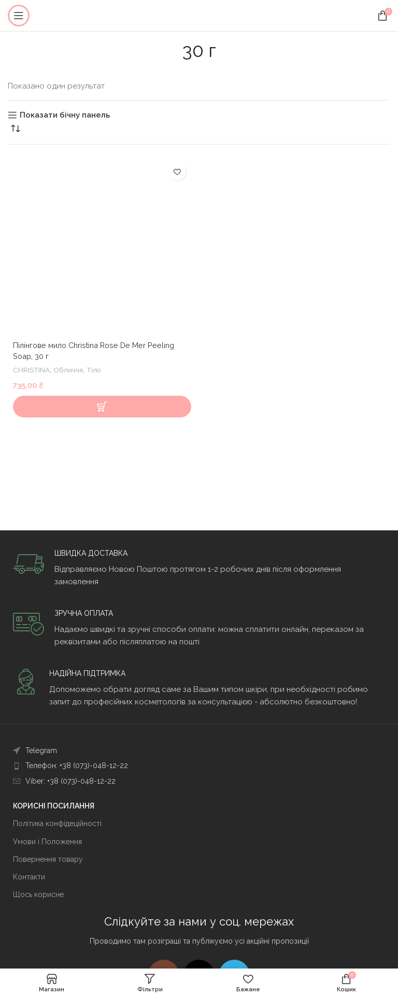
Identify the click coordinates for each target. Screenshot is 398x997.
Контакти (29, 877)
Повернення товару (48, 859)
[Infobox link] (199, 568)
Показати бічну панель (65, 115)
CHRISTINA (31, 370)
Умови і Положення (47, 841)
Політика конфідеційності (57, 823)
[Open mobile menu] (19, 15)
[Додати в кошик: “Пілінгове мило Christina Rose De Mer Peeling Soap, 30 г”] (102, 406)
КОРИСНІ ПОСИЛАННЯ (53, 806)
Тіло (95, 370)
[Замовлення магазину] (15, 128)
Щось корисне (38, 894)
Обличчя (69, 370)
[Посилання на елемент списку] (199, 750)
